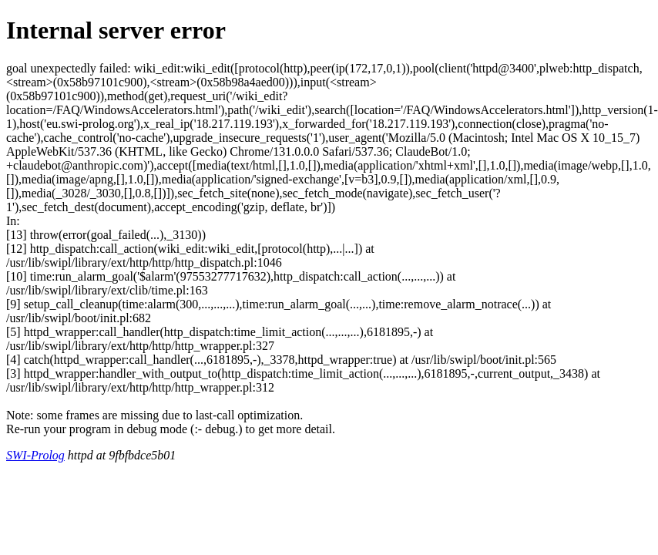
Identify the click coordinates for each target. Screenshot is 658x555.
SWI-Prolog (35, 455)
